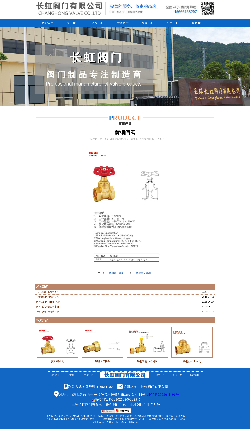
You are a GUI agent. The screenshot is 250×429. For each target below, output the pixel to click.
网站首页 (48, 23)
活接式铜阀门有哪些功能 (48, 302)
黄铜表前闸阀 (116, 273)
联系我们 (197, 23)
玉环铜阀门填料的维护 (47, 292)
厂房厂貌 (172, 23)
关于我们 (73, 23)
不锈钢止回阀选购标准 (47, 311)
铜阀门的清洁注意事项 (47, 306)
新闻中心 (147, 23)
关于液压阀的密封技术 (47, 297)
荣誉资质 (123, 23)
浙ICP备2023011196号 (162, 394)
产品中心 (98, 23)
